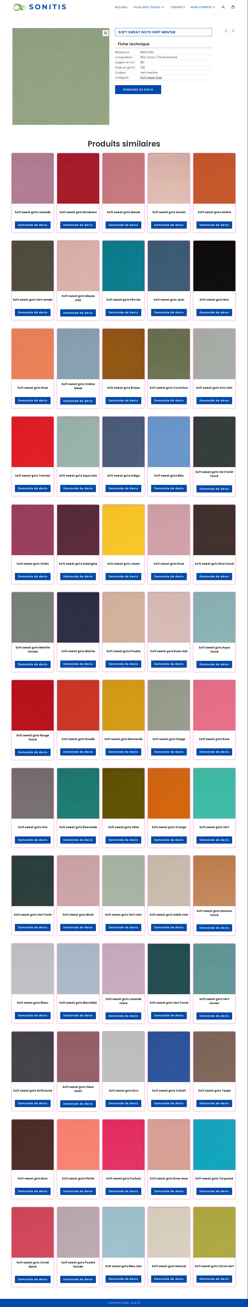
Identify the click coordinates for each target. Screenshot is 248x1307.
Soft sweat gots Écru (123, 1091)
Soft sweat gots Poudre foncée (78, 1264)
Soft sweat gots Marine (78, 651)
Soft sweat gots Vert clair (123, 915)
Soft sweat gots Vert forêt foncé (214, 474)
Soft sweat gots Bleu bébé (78, 1003)
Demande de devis (138, 90)
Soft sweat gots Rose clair (169, 651)
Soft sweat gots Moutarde (123, 739)
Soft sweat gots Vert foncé (169, 1003)
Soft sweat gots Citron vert (214, 1266)
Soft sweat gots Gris (32, 827)
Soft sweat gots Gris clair (214, 388)
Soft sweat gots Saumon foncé (214, 913)
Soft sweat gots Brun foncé (214, 564)
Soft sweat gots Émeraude (78, 827)
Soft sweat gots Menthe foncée (33, 650)
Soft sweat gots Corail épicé (32, 1264)
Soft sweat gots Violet (33, 564)
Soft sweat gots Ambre (214, 212)
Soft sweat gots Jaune (123, 564)
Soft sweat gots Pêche (78, 1178)
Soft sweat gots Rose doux (169, 1178)
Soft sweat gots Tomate (32, 476)
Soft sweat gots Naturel (169, 1266)
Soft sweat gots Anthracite (32, 1091)
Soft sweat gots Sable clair (169, 915)
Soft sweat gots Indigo (123, 476)
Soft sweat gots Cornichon (169, 388)
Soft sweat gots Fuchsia (123, 1178)
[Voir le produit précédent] (226, 30)
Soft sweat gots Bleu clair (123, 1266)
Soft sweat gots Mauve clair (78, 298)
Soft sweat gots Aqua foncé (214, 650)
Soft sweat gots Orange (169, 827)
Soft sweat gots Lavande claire (123, 1001)
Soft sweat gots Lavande (33, 212)
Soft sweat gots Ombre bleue (78, 386)
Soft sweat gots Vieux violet (78, 1089)
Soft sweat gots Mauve (123, 212)
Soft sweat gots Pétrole (123, 300)
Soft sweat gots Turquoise (214, 1178)
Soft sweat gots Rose (32, 388)
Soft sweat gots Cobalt (169, 1091)
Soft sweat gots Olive (123, 827)
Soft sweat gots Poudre (123, 651)
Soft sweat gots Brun (33, 1178)
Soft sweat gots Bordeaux (78, 212)
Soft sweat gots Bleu (169, 476)
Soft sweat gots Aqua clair (78, 476)
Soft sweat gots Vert (214, 827)
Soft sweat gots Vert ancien (214, 1001)
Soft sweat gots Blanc (32, 1003)
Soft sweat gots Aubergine (78, 564)
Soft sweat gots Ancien (169, 212)
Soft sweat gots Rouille (78, 739)
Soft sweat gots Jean (169, 300)
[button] (105, 33)
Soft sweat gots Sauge (168, 739)
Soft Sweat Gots (151, 78)
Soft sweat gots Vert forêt (33, 915)
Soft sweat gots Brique (123, 388)
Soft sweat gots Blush (78, 915)
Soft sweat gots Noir (214, 300)
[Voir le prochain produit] (233, 30)
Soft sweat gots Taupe (214, 1091)
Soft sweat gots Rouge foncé (32, 737)
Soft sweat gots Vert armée (33, 300)
